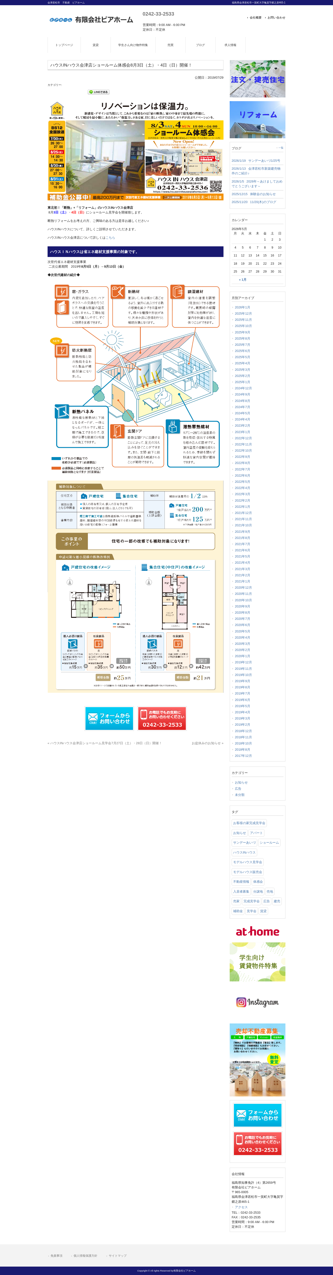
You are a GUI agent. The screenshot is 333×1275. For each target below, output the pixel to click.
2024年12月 (243, 388)
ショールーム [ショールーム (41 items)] (269, 842)
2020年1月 (242, 656)
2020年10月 (243, 600)
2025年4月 (242, 363)
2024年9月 (242, 394)
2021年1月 (242, 581)
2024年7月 (242, 407)
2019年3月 (242, 718)
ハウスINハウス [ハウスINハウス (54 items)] (244, 852)
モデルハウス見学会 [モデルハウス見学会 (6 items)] (247, 862)
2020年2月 (242, 650)
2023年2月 (242, 425)
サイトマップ (118, 1255)
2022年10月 (243, 450)
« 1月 (243, 279)
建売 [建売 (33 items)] (277, 901)
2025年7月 (242, 345)
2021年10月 (243, 525)
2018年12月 (243, 731)
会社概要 (256, 17)
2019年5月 (242, 706)
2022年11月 (243, 444)
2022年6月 (242, 475)
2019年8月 (242, 687)
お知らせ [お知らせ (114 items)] (239, 833)
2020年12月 (243, 587)
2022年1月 (242, 507)
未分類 (240, 795)
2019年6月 (242, 700)
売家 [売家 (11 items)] (236, 901)
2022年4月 (242, 488)
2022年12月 (243, 438)
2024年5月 (242, 413)
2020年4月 (242, 637)
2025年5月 (242, 357)
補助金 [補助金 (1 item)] (238, 911)
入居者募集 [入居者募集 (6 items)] (241, 891)
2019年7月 (242, 693)
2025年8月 (242, 338)
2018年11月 (243, 737)
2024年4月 (242, 419)
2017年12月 (243, 756)
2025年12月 (243, 313)
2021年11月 (243, 519)
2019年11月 (243, 669)
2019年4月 (242, 712)
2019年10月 (243, 675)
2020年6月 (242, 625)
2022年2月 (242, 500)
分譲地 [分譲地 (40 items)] (258, 891)
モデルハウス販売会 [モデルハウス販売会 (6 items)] (247, 872)
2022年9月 (242, 457)
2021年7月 (242, 544)
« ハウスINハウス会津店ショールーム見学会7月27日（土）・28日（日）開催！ (105, 743)
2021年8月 (242, 538)
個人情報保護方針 (85, 1255)
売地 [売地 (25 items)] (270, 891)
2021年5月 (242, 556)
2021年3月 (242, 569)
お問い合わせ (276, 17)
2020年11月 (243, 594)
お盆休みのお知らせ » (207, 743)
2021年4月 (242, 562)
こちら (110, 237)
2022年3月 (242, 494)
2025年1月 (242, 382)
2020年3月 (242, 644)
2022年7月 (242, 469)
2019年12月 (243, 662)
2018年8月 (242, 749)
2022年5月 (242, 482)
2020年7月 (242, 619)
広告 (238, 788)
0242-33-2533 (158, 14)
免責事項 (56, 1255)
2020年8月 (242, 612)
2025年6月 (242, 351)
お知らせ (241, 782)
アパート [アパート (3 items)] (256, 833)
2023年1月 (242, 432)
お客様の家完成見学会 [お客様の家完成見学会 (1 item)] (249, 823)
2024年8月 (242, 401)
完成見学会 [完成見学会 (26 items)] (252, 901)
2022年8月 (242, 463)
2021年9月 (242, 531)
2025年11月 (243, 320)
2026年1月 (242, 307)
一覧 (280, 147)
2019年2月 (242, 724)
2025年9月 (242, 332)
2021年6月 (242, 550)
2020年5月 (242, 631)
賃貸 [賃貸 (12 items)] (263, 911)
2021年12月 (243, 513)
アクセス (241, 1207)
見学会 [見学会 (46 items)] (251, 911)
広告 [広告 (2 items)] (266, 901)
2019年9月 (242, 681)
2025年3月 (242, 369)
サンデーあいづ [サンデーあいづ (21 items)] (244, 842)
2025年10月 (243, 326)
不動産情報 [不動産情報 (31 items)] (241, 881)
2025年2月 (242, 376)
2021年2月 (242, 575)
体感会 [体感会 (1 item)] (258, 881)
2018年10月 (243, 743)
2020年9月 (242, 606)
